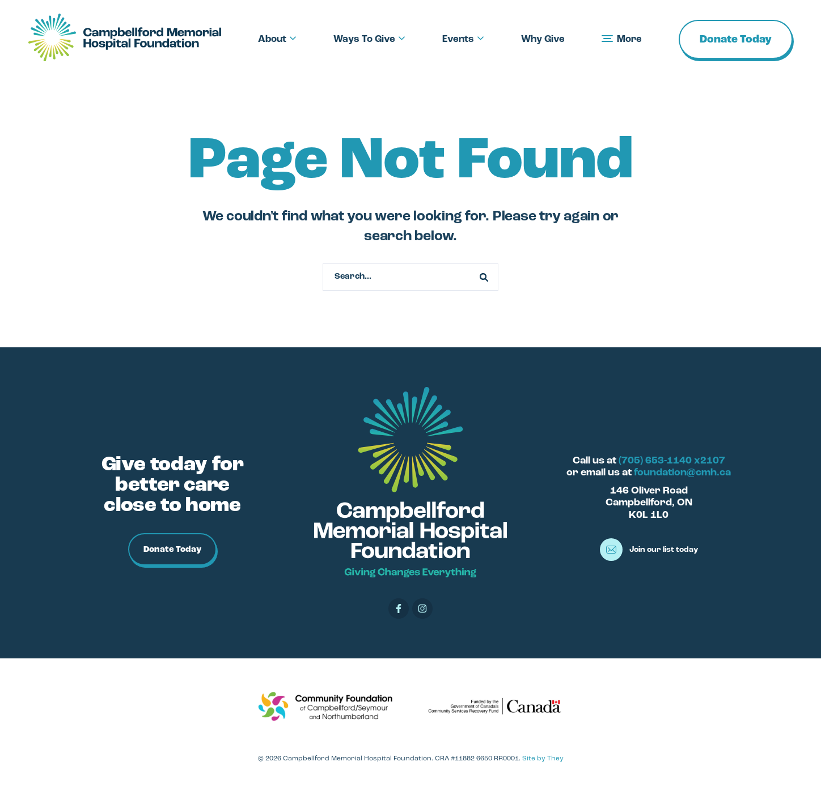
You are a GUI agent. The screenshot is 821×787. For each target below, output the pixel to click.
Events (463, 39)
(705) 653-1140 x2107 (672, 461)
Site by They (543, 758)
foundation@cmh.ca (682, 472)
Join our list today (649, 549)
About (277, 39)
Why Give (543, 39)
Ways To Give (369, 39)
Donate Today (736, 40)
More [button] (622, 39)
